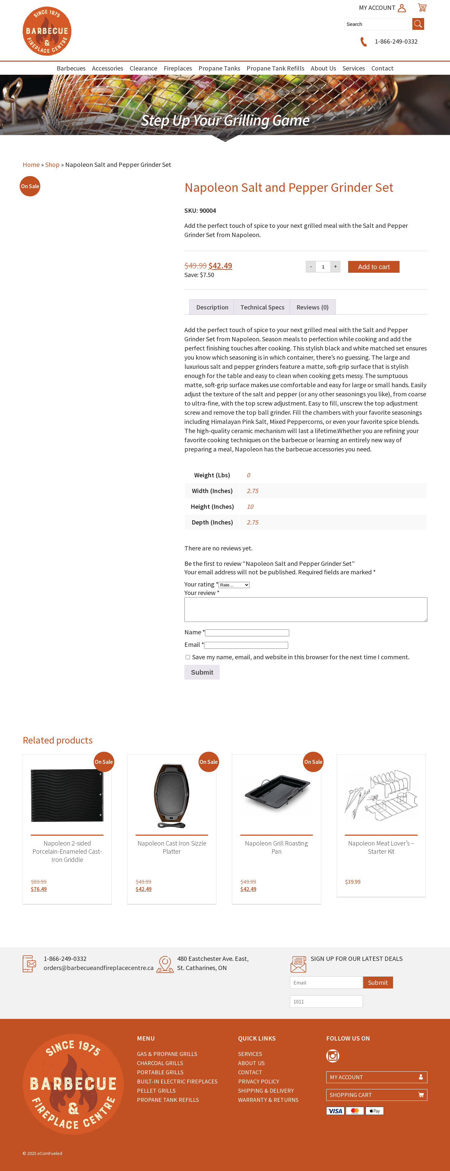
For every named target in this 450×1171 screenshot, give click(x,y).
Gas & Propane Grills (167, 1054)
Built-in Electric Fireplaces (177, 1081)
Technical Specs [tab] (262, 307)
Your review (201, 592)
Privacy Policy (258, 1081)
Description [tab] (212, 307)
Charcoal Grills (160, 1063)
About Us (323, 68)
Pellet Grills (156, 1090)
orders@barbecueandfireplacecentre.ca (99, 967)
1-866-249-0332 (388, 41)
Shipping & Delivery (266, 1090)
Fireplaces (178, 68)
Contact (382, 68)
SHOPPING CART (351, 1095)
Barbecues (71, 68)
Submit (378, 982)
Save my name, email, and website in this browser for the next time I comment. (300, 657)
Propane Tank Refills (275, 68)
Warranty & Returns (268, 1099)
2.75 (252, 490)
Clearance (143, 68)
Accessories (107, 68)
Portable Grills (160, 1072)
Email (194, 644)
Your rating (201, 584)
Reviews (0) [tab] (312, 307)
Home (31, 164)
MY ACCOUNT (383, 7)
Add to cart (374, 266)
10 (250, 506)
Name (194, 632)
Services (354, 68)
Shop (52, 164)
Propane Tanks (219, 68)
